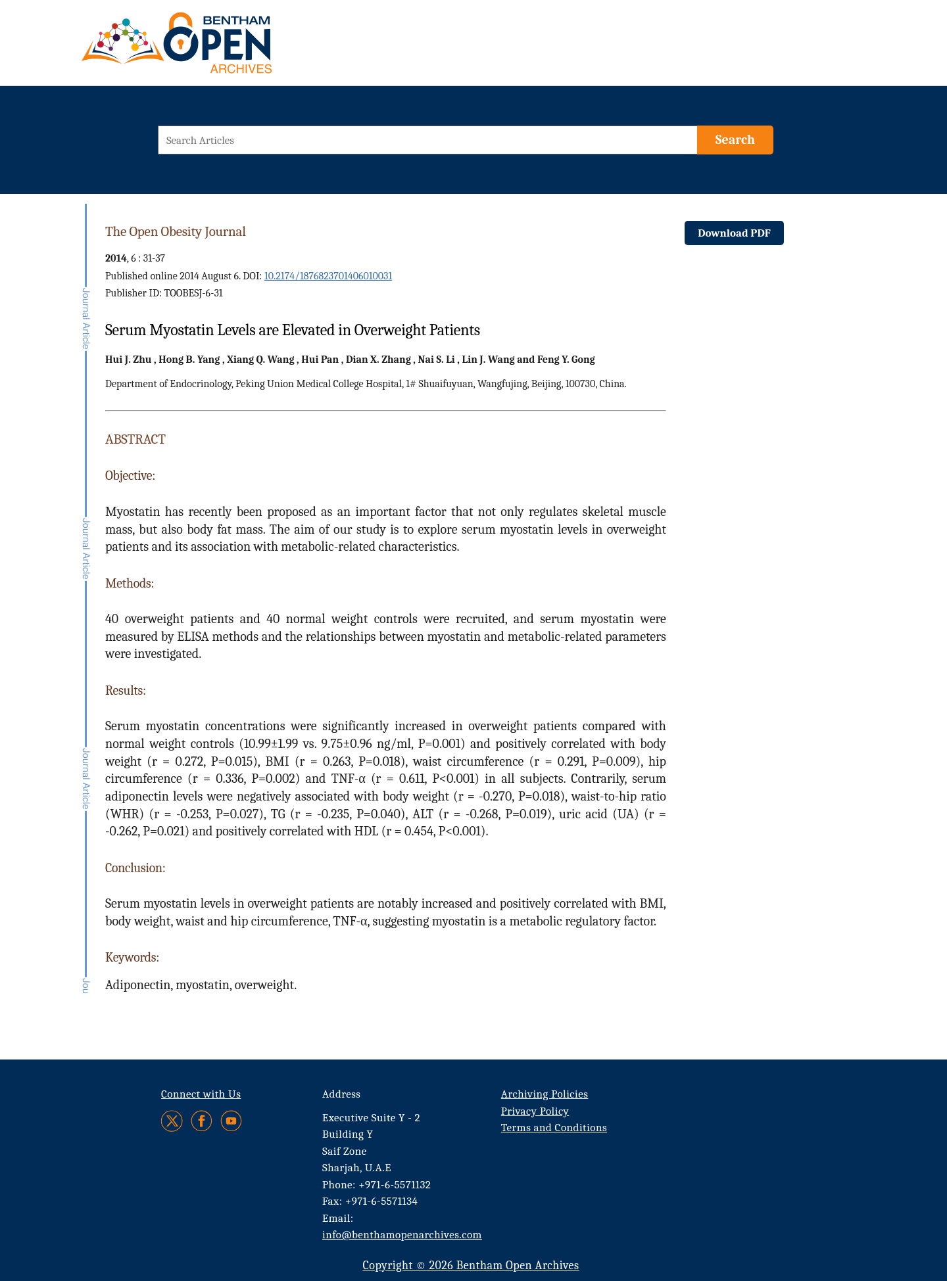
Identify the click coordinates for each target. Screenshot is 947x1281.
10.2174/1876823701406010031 (328, 276)
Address (341, 1094)
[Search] (735, 140)
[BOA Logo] (215, 48)
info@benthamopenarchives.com (402, 1234)
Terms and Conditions (554, 1127)
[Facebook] (201, 1120)
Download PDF (734, 233)
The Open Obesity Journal (175, 231)
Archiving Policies (545, 1094)
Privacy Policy (535, 1111)
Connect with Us (201, 1094)
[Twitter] (172, 1120)
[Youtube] (231, 1120)
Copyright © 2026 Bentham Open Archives (470, 1265)
